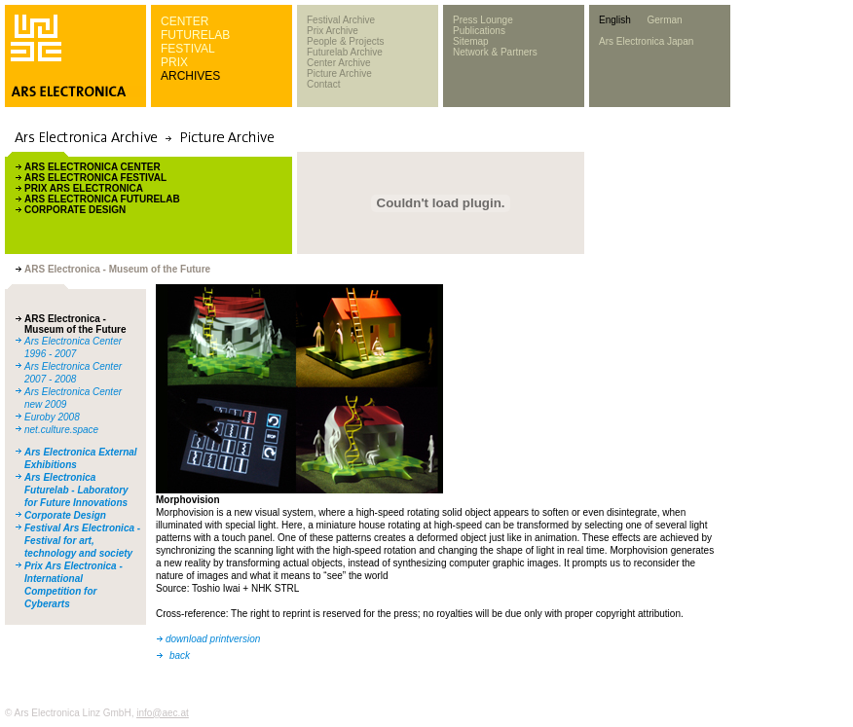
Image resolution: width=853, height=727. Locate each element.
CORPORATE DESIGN (75, 209)
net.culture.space (61, 429)
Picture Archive (339, 73)
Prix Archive (332, 30)
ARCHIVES (190, 76)
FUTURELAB (195, 35)
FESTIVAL (188, 48)
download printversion (213, 639)
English (615, 20)
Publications (479, 30)
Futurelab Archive (345, 52)
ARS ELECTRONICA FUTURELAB (102, 199)
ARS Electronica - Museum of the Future (75, 324)
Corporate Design (65, 515)
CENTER (184, 21)
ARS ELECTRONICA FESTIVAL (95, 177)
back (179, 655)
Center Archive (339, 62)
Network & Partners (495, 52)
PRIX (174, 62)
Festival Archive (341, 20)
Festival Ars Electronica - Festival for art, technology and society (82, 541)
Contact (323, 84)
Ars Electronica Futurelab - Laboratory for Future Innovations (76, 490)
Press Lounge (483, 20)
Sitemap (471, 41)
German (664, 20)
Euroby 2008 (52, 417)
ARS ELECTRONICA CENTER (92, 167)
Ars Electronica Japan (646, 41)
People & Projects (346, 41)
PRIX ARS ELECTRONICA (83, 188)
